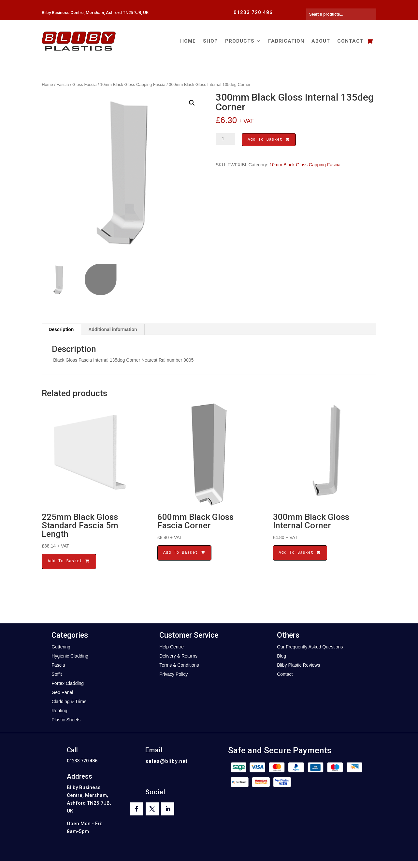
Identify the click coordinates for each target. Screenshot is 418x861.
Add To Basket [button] (69, 561)
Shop (210, 41)
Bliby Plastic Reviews (298, 665)
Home (188, 41)
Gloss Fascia (84, 84)
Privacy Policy (173, 674)
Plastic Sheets (65, 719)
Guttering (60, 646)
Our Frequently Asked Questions (310, 646)
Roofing (59, 710)
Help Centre (171, 646)
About (320, 41)
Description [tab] (61, 329)
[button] (192, 103)
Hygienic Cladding (69, 656)
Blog (281, 656)
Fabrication (286, 41)
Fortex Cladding (67, 683)
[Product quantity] (225, 139)
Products (239, 41)
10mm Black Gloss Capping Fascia (132, 84)
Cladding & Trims (68, 701)
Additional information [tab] (112, 329)
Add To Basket (269, 140)
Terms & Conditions (179, 665)
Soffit (56, 674)
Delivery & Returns (178, 656)
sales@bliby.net (166, 761)
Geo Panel (62, 692)
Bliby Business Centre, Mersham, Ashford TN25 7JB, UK (95, 12)
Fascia (62, 84)
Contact (350, 41)
